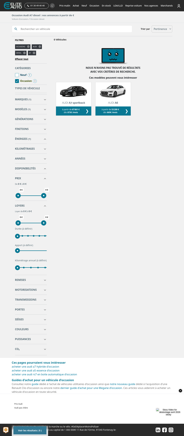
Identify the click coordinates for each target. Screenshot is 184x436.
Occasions (20, 46)
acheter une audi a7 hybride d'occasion (35, 366)
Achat (76, 5)
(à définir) (27, 228)
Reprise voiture (133, 5)
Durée (23, 228)
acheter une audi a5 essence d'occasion (36, 370)
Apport (24, 245)
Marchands (167, 5)
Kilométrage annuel (31, 260)
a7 (30, 53)
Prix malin (64, 5)
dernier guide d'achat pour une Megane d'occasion (91, 388)
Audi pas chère (21, 407)
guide (35, 384)
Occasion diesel (37, 19)
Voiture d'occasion (20, 19)
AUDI (35, 46)
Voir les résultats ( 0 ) (30, 430)
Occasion (94, 5)
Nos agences (151, 5)
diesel (19, 53)
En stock (106, 5)
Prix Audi (18, 404)
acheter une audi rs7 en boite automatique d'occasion (44, 374)
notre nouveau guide (122, 384)
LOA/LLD (118, 5)
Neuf (84, 5)
